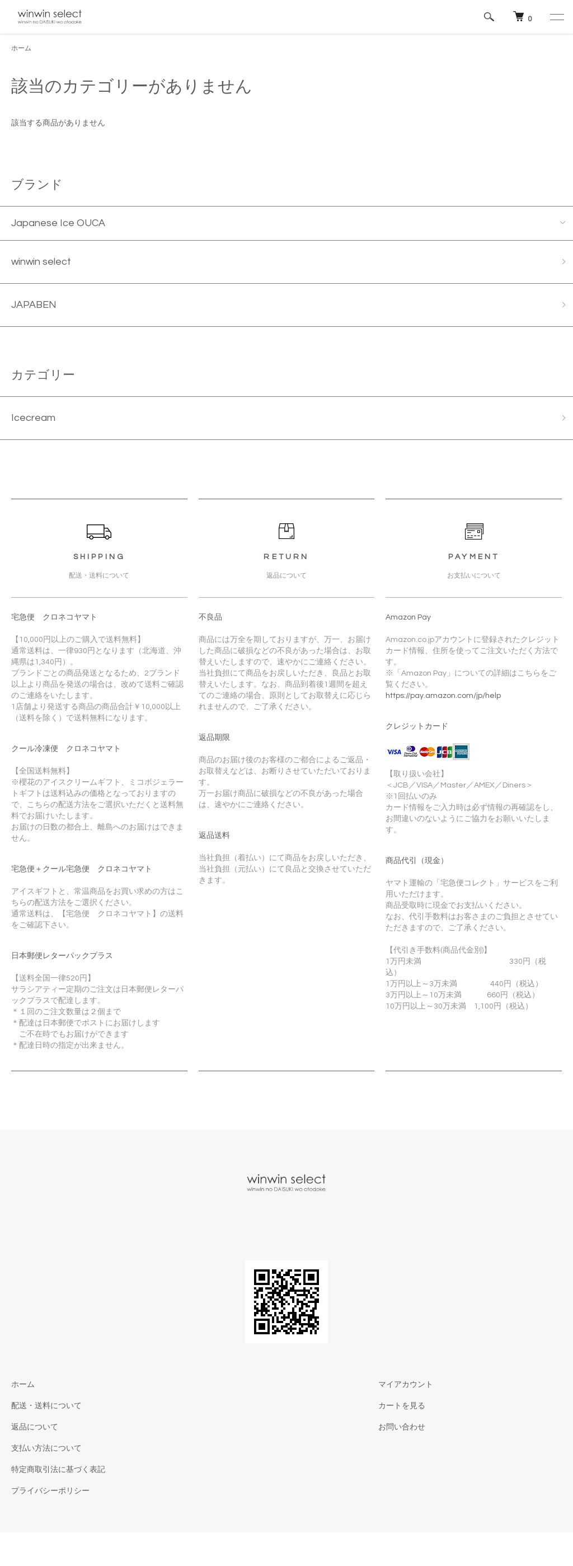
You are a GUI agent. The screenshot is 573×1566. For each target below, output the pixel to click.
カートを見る (401, 1406)
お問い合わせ (401, 1427)
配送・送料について (46, 1406)
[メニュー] (556, 17)
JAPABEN (34, 304)
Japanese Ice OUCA (58, 223)
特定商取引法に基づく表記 (58, 1470)
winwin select (41, 261)
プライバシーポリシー (50, 1491)
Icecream (33, 417)
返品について (34, 1427)
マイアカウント (405, 1385)
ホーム (21, 48)
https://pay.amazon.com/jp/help (443, 696)
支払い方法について (46, 1448)
